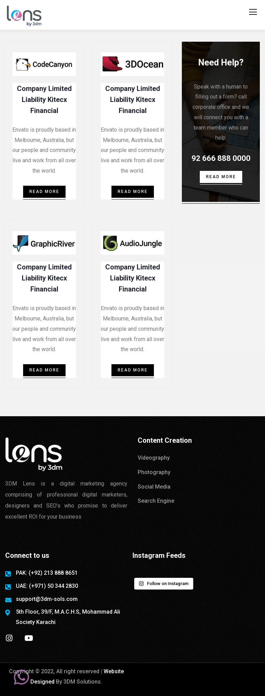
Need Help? (221, 62)
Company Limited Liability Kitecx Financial (44, 99)
